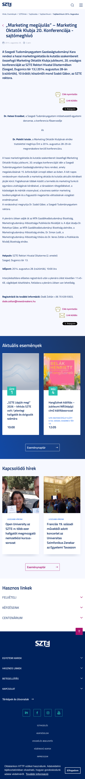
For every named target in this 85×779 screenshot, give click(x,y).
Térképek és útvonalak (15, 699)
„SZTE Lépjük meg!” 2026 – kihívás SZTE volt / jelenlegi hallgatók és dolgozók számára (20, 410)
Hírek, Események (9, 14)
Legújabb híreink (15, 519)
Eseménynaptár (36, 447)
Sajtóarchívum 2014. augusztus (66, 14)
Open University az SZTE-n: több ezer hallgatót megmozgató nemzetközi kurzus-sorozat (21, 533)
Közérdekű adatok (42, 748)
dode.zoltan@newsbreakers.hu (19, 301)
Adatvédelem (42, 733)
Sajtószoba (33, 14)
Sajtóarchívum (45, 14)
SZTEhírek (23, 14)
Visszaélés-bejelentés (42, 741)
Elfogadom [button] (72, 770)
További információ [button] (37, 774)
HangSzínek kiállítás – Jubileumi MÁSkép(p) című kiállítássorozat (62, 406)
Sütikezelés (42, 725)
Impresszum (42, 756)
